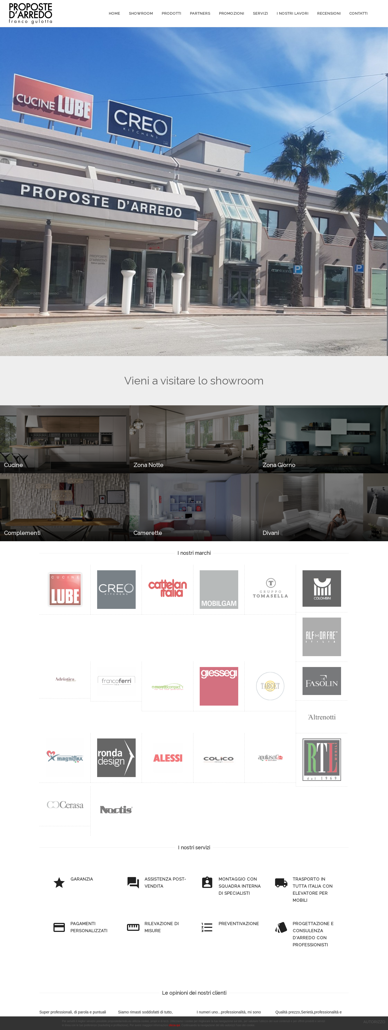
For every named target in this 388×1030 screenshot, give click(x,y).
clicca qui (174, 1025)
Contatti (358, 13)
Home (114, 13)
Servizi (260, 13)
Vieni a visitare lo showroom (194, 380)
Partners (200, 13)
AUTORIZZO (374, 1022)
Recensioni (329, 13)
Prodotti (171, 13)
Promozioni (231, 13)
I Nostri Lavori (293, 13)
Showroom (141, 13)
